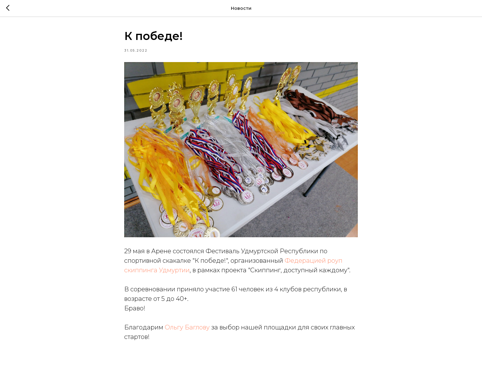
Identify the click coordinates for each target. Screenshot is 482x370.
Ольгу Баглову (187, 327)
